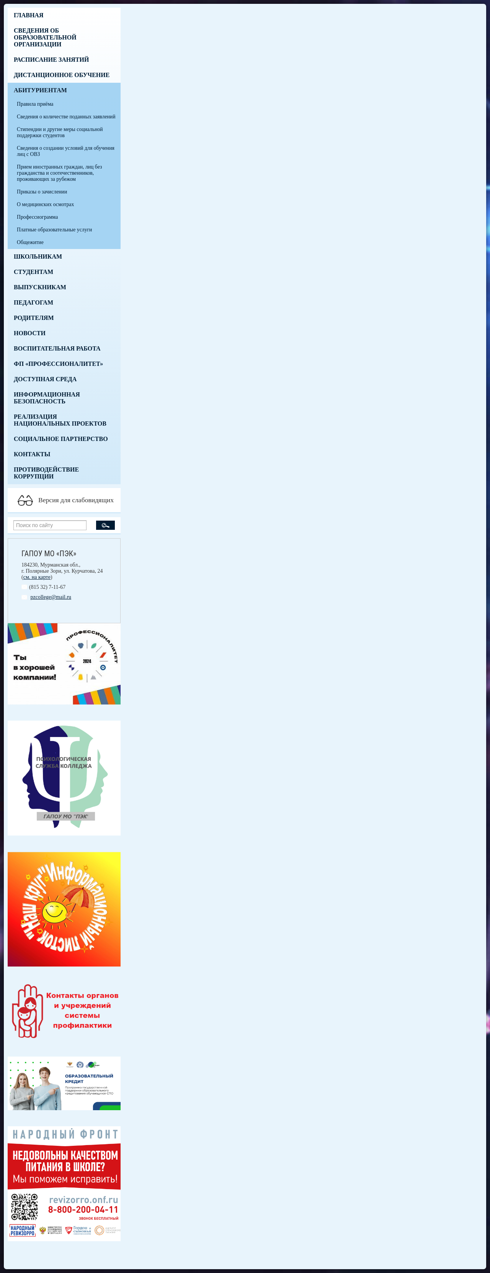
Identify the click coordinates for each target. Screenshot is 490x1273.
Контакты (32, 454)
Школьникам (38, 256)
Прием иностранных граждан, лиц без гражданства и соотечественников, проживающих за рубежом (59, 173)
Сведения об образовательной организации (45, 37)
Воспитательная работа (57, 348)
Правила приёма (35, 104)
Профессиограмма (37, 217)
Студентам (33, 272)
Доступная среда (45, 379)
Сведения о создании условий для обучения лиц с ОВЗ (65, 151)
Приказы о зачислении (42, 192)
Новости (30, 333)
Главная (28, 15)
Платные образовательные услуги (54, 230)
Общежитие (30, 242)
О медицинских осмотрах (45, 204)
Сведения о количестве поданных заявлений (66, 117)
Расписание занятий (51, 59)
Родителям (34, 318)
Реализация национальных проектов (60, 420)
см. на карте (37, 577)
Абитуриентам (40, 90)
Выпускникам (40, 287)
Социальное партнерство (61, 439)
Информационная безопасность (47, 398)
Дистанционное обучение (61, 75)
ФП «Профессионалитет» (58, 363)
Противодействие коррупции (46, 473)
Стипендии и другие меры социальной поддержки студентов (60, 132)
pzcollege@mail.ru (51, 597)
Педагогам (33, 302)
